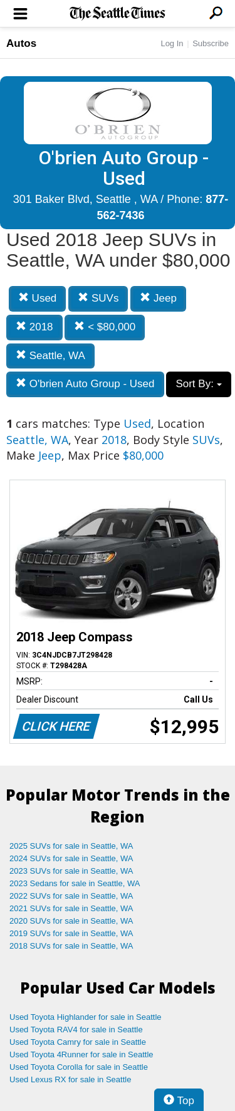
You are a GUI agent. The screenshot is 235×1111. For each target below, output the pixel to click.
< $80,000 (104, 327)
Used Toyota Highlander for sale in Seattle (85, 1017)
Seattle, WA (50, 356)
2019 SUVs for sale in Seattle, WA (71, 933)
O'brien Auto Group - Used (85, 384)
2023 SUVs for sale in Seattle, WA (71, 871)
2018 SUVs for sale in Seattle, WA (71, 946)
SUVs (98, 298)
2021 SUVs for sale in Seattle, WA (71, 908)
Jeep (158, 298)
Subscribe (210, 43)
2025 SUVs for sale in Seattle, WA (71, 846)
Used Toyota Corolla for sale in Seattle (78, 1067)
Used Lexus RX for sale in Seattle (70, 1079)
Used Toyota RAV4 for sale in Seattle (76, 1029)
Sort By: (198, 384)
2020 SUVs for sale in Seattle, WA (71, 921)
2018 (34, 327)
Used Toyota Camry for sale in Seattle (77, 1042)
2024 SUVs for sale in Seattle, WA (71, 858)
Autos (21, 43)
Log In (171, 43)
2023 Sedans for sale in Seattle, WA (74, 883)
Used (37, 298)
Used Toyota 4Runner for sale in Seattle (81, 1054)
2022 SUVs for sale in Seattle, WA (71, 896)
